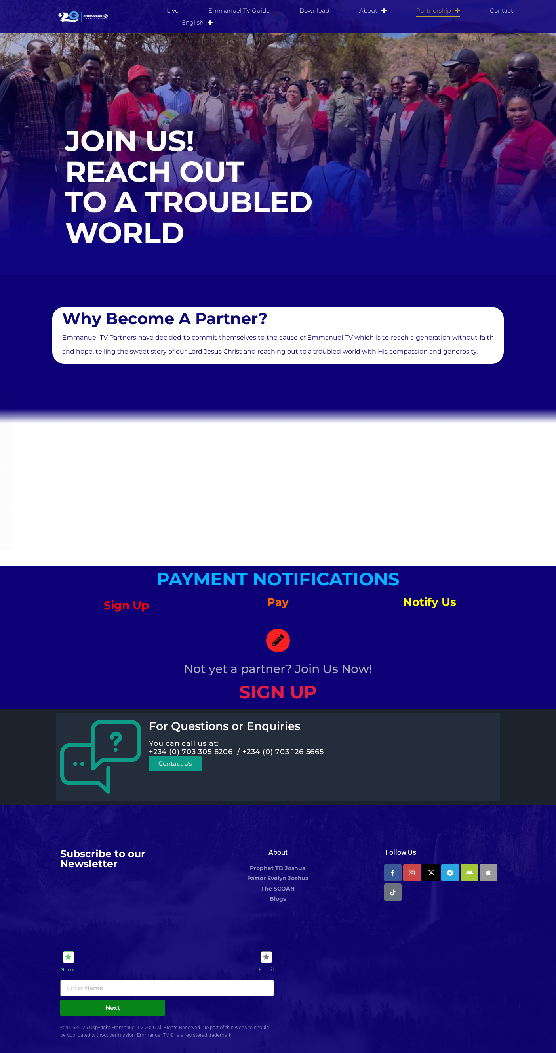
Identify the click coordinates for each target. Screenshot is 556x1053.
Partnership (438, 11)
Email (266, 969)
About (373, 11)
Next (112, 1007)
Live (173, 10)
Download (314, 10)
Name (68, 969)
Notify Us (429, 602)
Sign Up (126, 605)
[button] (108, 471)
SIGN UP (278, 692)
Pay (278, 602)
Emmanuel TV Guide (239, 10)
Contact (501, 10)
